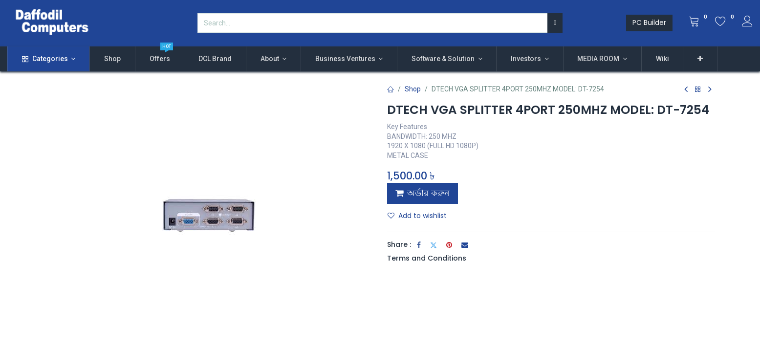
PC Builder (649, 22)
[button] (700, 59)
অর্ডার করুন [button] (422, 193)
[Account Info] (747, 22)
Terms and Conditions (426, 258)
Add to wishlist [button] (417, 215)
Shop (413, 89)
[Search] (555, 23)
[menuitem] (112, 59)
